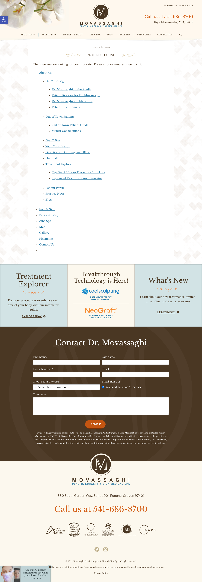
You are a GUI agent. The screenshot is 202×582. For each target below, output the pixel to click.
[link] (4, 20)
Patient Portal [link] (54, 188)
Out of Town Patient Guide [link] (70, 125)
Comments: (40, 394)
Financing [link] (46, 238)
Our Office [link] (52, 140)
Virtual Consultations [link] (66, 131)
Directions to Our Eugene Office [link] (67, 152)
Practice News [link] (55, 193)
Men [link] (42, 227)
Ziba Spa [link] (45, 221)
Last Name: (108, 356)
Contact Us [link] (46, 244)
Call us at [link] (169, 16)
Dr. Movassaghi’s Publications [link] (72, 101)
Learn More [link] (166, 312)
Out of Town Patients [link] (59, 116)
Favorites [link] (187, 5)
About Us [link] (45, 72)
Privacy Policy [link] (101, 573)
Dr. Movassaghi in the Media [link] (71, 89)
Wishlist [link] (172, 5)
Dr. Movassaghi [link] (56, 81)
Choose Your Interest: (46, 381)
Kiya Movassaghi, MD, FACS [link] (173, 22)
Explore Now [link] (32, 316)
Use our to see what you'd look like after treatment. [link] (35, 574)
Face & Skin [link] (47, 209)
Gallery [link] (44, 232)
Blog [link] (48, 199)
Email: (106, 369)
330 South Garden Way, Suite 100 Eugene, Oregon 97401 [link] (101, 496)
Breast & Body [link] (49, 215)
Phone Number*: (43, 369)
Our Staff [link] (51, 158)
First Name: (40, 356)
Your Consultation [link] (57, 146)
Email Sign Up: (111, 381)
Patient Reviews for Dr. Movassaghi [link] (76, 95)
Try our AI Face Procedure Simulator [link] (77, 178)
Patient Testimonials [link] (66, 107)
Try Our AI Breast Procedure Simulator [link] (78, 172)
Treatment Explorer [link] (59, 164)
